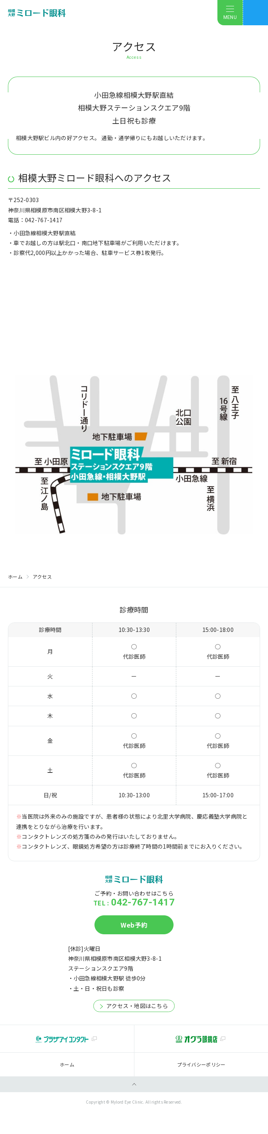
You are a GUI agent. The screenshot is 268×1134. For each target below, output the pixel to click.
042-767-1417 (143, 902)
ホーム (15, 576)
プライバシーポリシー (201, 1064)
